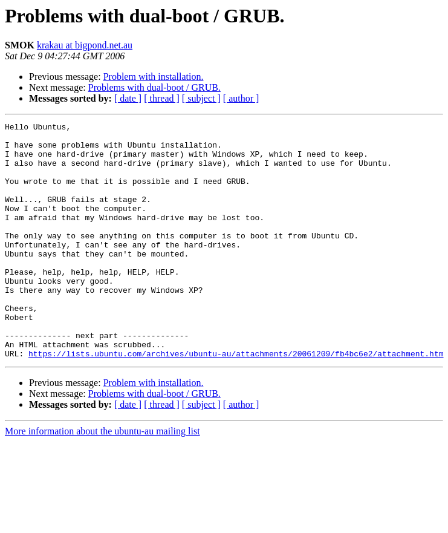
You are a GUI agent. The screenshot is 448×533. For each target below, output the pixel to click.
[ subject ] (201, 98)
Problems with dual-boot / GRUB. (154, 87)
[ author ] (241, 98)
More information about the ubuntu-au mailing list (102, 478)
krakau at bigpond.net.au (84, 45)
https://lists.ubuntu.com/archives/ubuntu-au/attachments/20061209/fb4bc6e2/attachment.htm (235, 400)
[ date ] (127, 98)
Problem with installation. (153, 76)
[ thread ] (162, 98)
